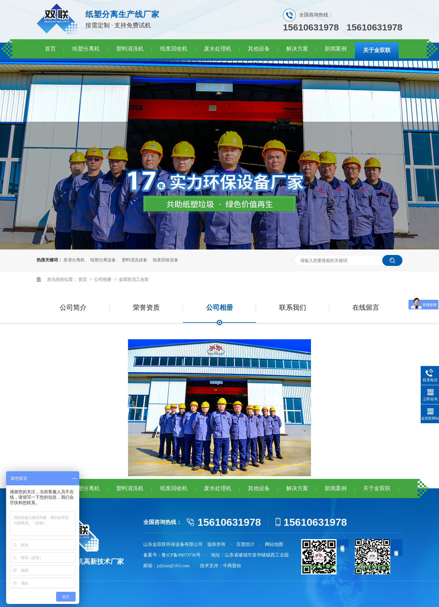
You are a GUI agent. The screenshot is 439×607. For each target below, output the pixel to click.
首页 (50, 49)
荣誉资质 (146, 307)
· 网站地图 (271, 544)
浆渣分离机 (74, 260)
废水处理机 (217, 49)
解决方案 (297, 49)
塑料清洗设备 (134, 260)
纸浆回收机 (173, 49)
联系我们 (292, 307)
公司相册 (103, 279)
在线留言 (365, 307)
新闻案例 (336, 49)
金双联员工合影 (134, 279)
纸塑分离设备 (103, 260)
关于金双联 (377, 50)
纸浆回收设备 (165, 260)
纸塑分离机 (86, 49)
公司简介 (73, 307)
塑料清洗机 (130, 49)
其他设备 (259, 49)
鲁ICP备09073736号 (181, 555)
